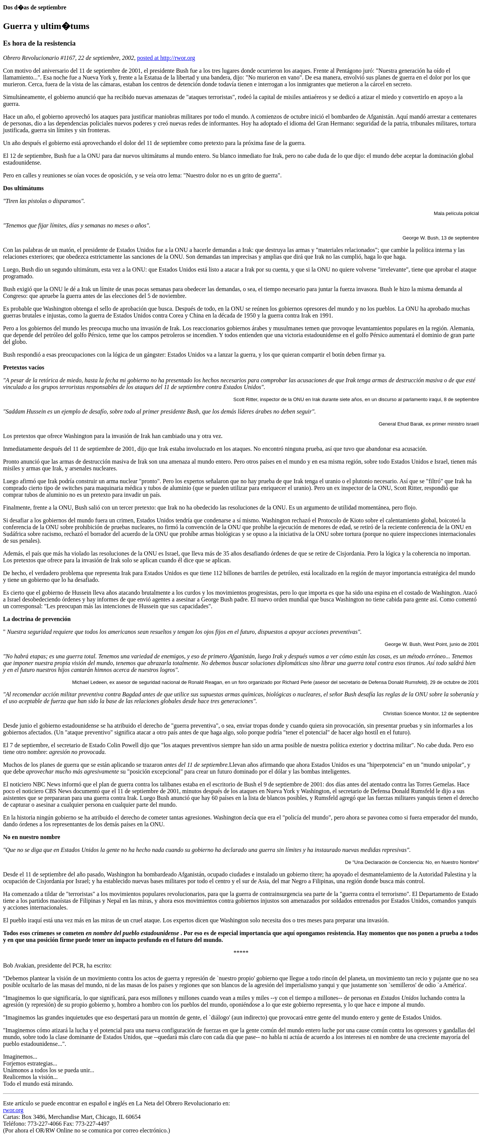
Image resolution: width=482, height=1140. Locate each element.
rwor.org (13, 1110)
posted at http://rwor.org (166, 58)
